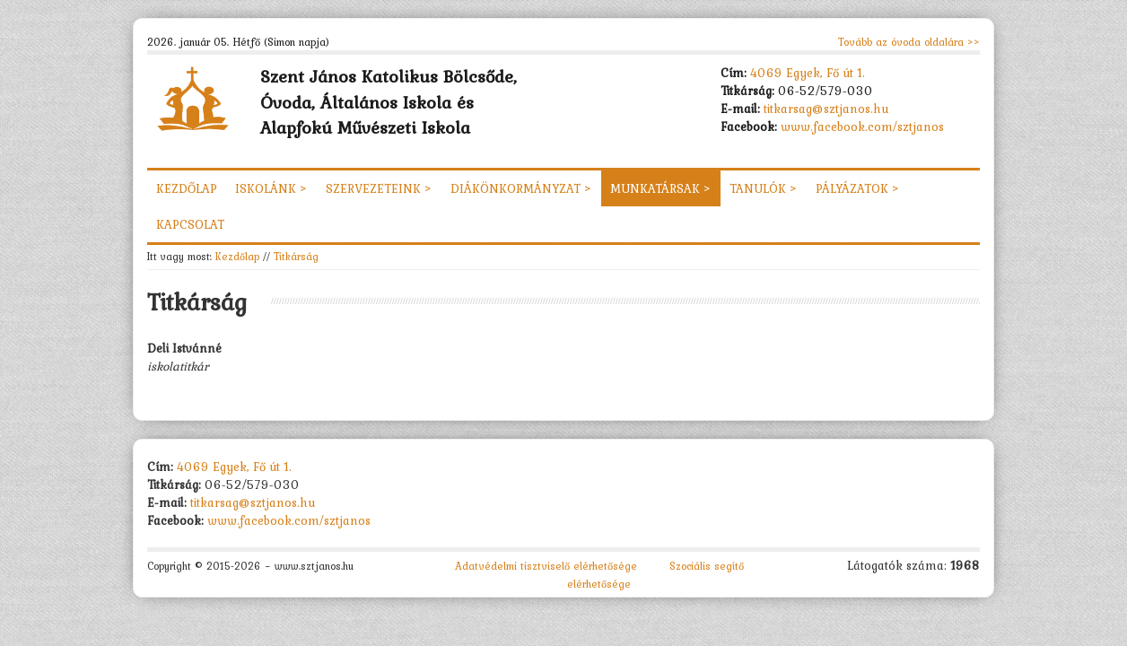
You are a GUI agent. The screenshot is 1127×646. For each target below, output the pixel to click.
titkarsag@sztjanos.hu (826, 109)
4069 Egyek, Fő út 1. (807, 73)
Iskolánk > (271, 188)
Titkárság (296, 256)
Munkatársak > (661, 188)
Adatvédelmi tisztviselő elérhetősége (546, 566)
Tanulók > (763, 188)
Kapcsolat (190, 224)
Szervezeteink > (379, 188)
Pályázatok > (858, 188)
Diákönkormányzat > (521, 188)
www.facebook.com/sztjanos (862, 126)
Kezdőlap (186, 188)
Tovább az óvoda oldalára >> (909, 42)
